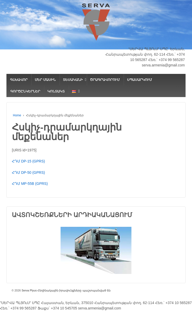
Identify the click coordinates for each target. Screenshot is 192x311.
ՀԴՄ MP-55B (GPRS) (30, 184)
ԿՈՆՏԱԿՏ (56, 91)
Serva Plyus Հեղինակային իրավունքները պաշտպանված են (66, 290)
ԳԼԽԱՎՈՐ (19, 80)
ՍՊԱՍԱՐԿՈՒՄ (139, 80)
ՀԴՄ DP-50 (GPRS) (28, 172)
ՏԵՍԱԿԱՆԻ (73, 80)
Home (17, 115)
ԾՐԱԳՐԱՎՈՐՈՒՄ (105, 80)
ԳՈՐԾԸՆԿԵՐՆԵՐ (25, 91)
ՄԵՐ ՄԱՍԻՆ (45, 80)
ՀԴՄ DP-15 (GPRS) (28, 161)
